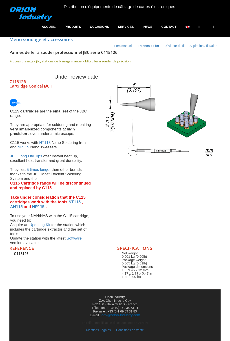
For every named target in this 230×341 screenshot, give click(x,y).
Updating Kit (39, 225)
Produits (73, 27)
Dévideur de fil (174, 46)
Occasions (99, 27)
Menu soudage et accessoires (41, 39)
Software (74, 238)
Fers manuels (124, 46)
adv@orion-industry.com (120, 315)
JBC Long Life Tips (26, 156)
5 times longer (39, 169)
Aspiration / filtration (203, 46)
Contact (168, 27)
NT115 (45, 143)
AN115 (16, 207)
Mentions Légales (98, 330)
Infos (148, 27)
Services (126, 27)
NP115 (23, 147)
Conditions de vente (130, 330)
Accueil (49, 27)
